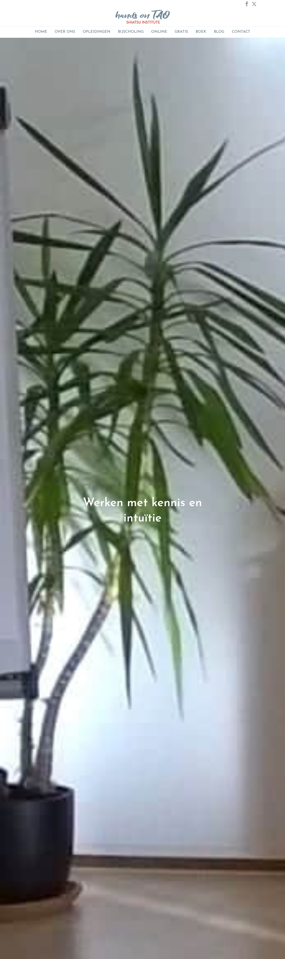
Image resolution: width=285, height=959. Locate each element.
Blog (219, 32)
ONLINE (159, 32)
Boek (201, 32)
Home (41, 32)
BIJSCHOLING (131, 32)
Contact (241, 32)
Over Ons (65, 32)
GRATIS (181, 32)
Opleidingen (96, 32)
